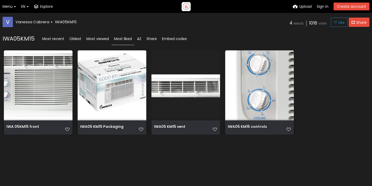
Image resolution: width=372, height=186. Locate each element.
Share (152, 38)
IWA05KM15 (66, 22)
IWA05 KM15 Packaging (102, 127)
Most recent (53, 38)
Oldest (75, 38)
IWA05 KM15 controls (247, 127)
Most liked (123, 38)
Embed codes (174, 38)
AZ (139, 38)
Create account (351, 6)
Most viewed (97, 38)
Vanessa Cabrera (34, 22)
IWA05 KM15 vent (169, 127)
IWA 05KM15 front (22, 127)
